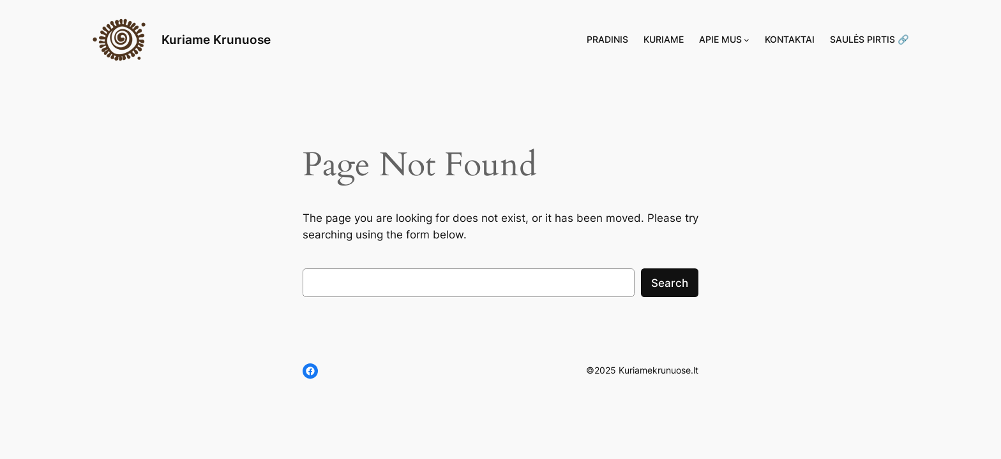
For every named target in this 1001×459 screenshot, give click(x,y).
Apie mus (720, 39)
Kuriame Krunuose (216, 39)
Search (669, 283)
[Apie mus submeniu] (746, 40)
